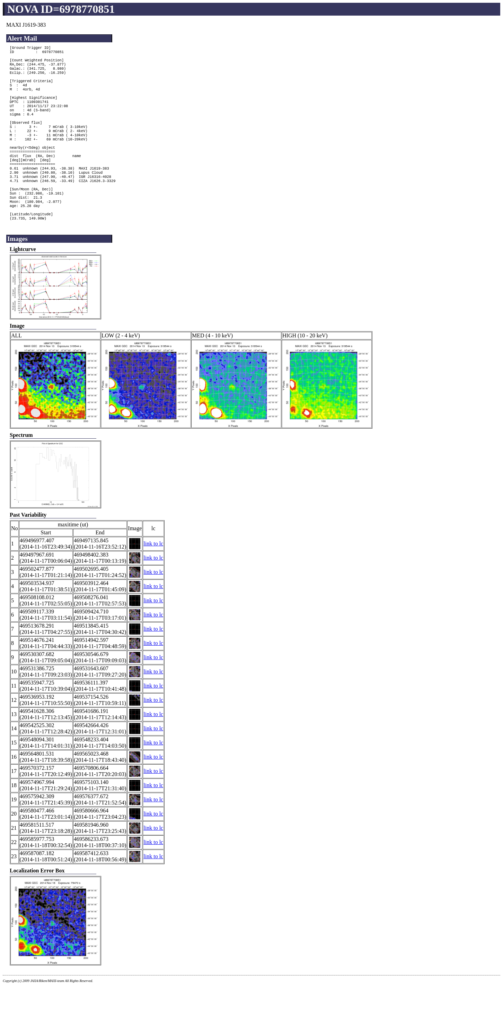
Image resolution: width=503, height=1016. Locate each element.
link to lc (153, 573)
